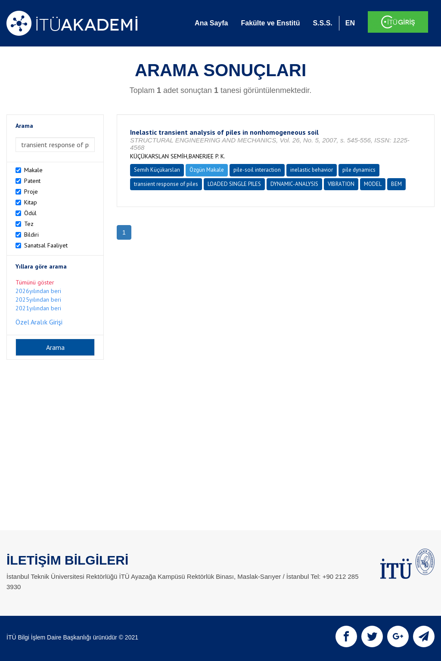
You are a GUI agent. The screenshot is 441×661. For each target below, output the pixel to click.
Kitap (30, 202)
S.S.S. (322, 23)
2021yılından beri (38, 308)
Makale (33, 170)
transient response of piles (166, 184)
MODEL (373, 184)
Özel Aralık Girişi (39, 322)
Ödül (30, 213)
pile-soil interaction (257, 169)
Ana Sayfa (211, 23)
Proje (31, 191)
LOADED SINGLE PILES (234, 184)
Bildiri (31, 234)
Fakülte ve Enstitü (270, 23)
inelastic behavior (311, 169)
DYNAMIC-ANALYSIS (294, 184)
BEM (396, 184)
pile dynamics (359, 169)
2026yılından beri (38, 291)
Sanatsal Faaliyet (46, 245)
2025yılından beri (38, 299)
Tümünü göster (35, 282)
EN (350, 23)
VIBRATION (341, 184)
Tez (29, 224)
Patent (32, 181)
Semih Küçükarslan (157, 169)
